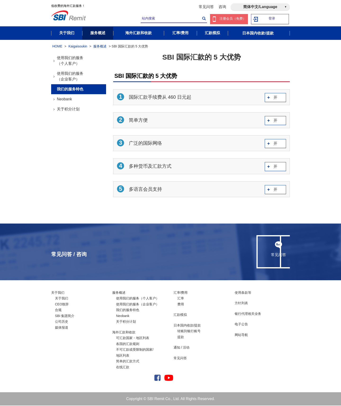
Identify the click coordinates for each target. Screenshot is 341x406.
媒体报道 (61, 328)
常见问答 (206, 7)
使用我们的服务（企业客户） (70, 77)
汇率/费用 (181, 293)
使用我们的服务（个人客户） (70, 61)
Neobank (64, 100)
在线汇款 (122, 367)
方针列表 (241, 304)
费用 (180, 305)
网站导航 (241, 335)
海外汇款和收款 (123, 333)
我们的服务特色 (70, 90)
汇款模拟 (180, 315)
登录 (272, 19)
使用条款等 (243, 293)
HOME (57, 47)
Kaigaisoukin (77, 47)
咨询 (222, 7)
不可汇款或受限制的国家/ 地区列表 (134, 353)
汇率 (180, 299)
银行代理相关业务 (248, 314)
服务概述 (100, 47)
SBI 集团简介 (64, 316)
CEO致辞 (62, 305)
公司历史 (61, 322)
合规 (58, 311)
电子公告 (241, 325)
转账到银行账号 (189, 332)
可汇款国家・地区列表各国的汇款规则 (132, 341)
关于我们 (57, 293)
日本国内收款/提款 (187, 326)
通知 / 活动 (182, 348)
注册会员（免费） (233, 19)
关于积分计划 (68, 109)
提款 (180, 337)
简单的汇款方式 (127, 362)
